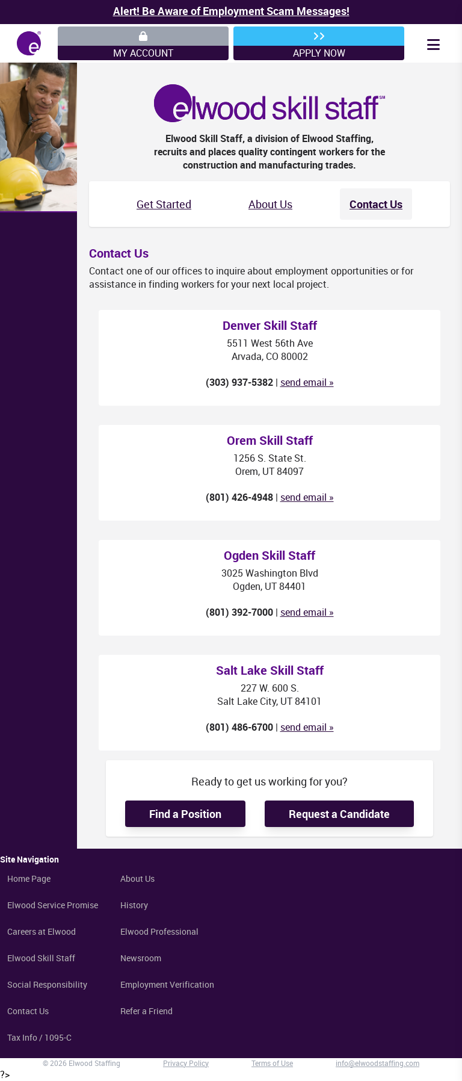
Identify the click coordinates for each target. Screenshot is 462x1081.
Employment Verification (167, 984)
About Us (270, 204)
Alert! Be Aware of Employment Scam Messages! (231, 11)
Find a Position (185, 814)
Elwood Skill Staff (41, 958)
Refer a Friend (146, 1011)
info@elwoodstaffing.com (377, 1063)
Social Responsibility (47, 984)
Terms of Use (272, 1063)
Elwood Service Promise (52, 905)
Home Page (29, 878)
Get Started (164, 204)
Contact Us (376, 204)
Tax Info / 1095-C (39, 1037)
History (134, 905)
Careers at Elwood (41, 931)
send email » (307, 382)
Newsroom (140, 958)
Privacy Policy (186, 1063)
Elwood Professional (159, 931)
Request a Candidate (339, 814)
